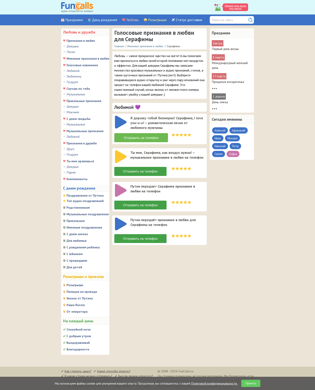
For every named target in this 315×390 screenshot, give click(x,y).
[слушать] (120, 122)
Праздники (74, 20)
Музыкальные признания (84, 131)
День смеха (220, 102)
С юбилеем (74, 254)
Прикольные (75, 221)
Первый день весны (225, 49)
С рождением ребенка (83, 247)
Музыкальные (75, 94)
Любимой (73, 71)
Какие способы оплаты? (113, 371)
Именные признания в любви (87, 58)
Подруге (72, 82)
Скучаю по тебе (78, 89)
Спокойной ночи (78, 329)
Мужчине (72, 112)
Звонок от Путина (79, 298)
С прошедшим (76, 260)
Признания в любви (80, 41)
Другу (70, 149)
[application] (121, 122)
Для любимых (76, 241)
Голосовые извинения (82, 65)
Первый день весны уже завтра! (235, 7)
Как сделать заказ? (77, 371)
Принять (250, 383)
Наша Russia (75, 305)
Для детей (74, 267)
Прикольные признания (83, 101)
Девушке (72, 46)
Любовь (132, 20)
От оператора (77, 311)
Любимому (73, 76)
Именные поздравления (84, 227)
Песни (70, 52)
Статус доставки (189, 20)
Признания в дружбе (81, 143)
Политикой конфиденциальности (214, 383)
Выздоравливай (78, 343)
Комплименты (76, 179)
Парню (71, 172)
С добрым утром (78, 336)
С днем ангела (77, 234)
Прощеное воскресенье (228, 82)
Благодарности (77, 349)
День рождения (104, 20)
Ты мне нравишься (80, 161)
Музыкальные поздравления (87, 214)
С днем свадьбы (78, 119)
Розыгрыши (157, 20)
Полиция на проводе (81, 292)
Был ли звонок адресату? (135, 376)
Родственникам (78, 207)
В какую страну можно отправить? (88, 376)
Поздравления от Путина (85, 195)
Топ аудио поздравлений (85, 201)
